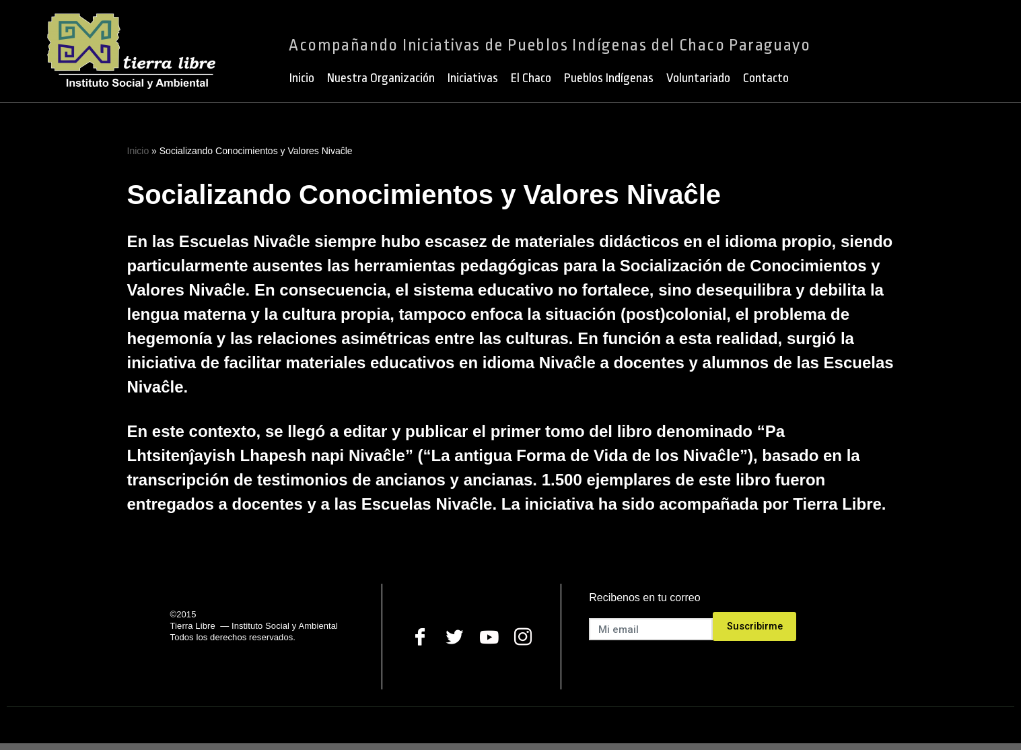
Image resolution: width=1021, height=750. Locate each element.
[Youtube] (489, 636)
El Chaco (531, 78)
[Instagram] (523, 636)
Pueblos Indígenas (609, 78)
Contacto (766, 78)
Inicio (301, 78)
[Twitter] (454, 636)
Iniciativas (473, 78)
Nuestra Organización (381, 78)
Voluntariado (698, 78)
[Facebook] (420, 636)
